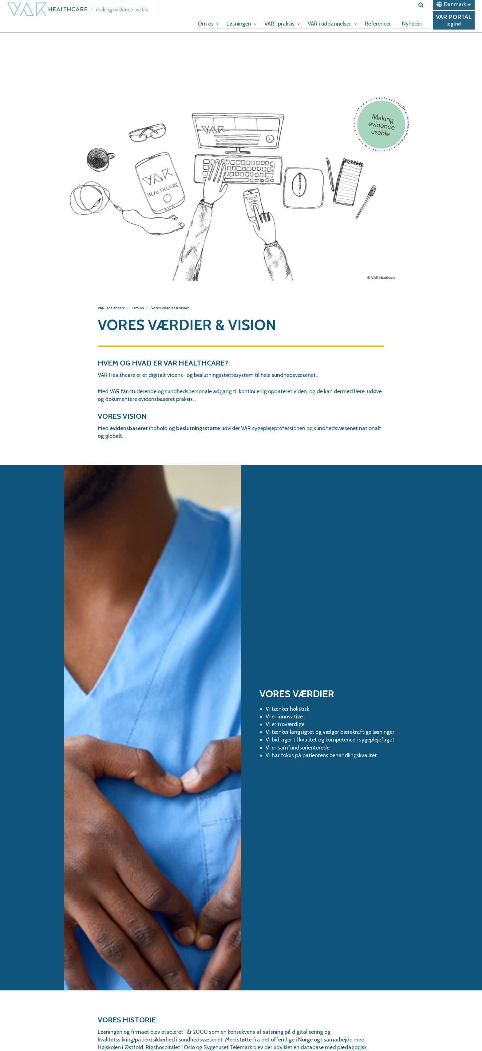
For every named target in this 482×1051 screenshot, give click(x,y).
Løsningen (242, 23)
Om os (208, 23)
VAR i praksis (282, 23)
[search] (423, 5)
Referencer (378, 23)
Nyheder (412, 23)
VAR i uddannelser (332, 23)
